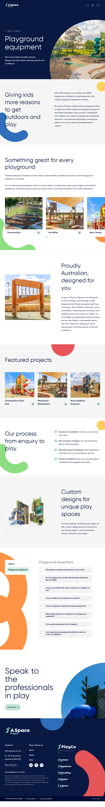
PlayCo (32, 761)
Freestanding (13, 233)
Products (17, 31)
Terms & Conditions (46, 804)
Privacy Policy (31, 804)
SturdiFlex (53, 233)
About (31, 756)
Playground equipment (17, 576)
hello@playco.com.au (13, 757)
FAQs (31, 766)
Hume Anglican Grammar (78, 409)
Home (8, 31)
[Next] (97, 218)
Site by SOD (96, 804)
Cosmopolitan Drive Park (14, 409)
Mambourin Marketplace (44, 409)
